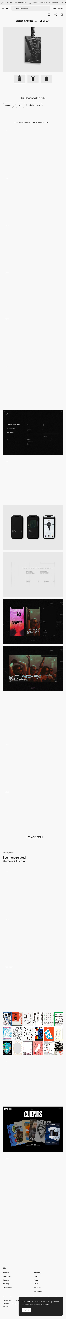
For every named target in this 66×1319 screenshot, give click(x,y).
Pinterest (5, 1306)
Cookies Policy (7, 1300)
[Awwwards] (7, 8)
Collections (6, 1276)
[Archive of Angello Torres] (33, 1177)
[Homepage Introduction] (33, 1225)
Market (36, 1280)
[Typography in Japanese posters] (33, 1033)
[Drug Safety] (33, 244)
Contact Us (38, 1291)
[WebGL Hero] (33, 763)
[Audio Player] (33, 385)
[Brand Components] (33, 432)
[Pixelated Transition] (33, 810)
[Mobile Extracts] (33, 527)
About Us (37, 1287)
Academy (37, 1273)
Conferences (7, 1287)
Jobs (35, 1276)
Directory (6, 1284)
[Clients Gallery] (33, 1129)
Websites (6, 1273)
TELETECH (44, 21)
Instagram (15, 1303)
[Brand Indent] (33, 715)
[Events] (33, 291)
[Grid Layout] (33, 574)
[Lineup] (33, 986)
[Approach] (33, 338)
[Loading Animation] (33, 149)
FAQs (36, 1284)
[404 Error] (33, 479)
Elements (6, 1280)
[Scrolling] (33, 1080)
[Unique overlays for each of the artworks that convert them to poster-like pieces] (33, 938)
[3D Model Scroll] (33, 196)
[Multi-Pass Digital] (33, 889)
